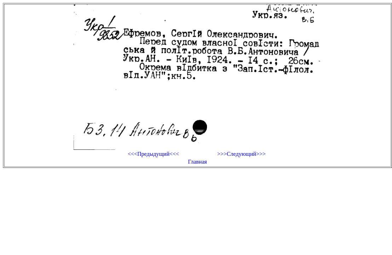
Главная (197, 162)
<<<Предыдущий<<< (153, 154)
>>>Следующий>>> (241, 154)
